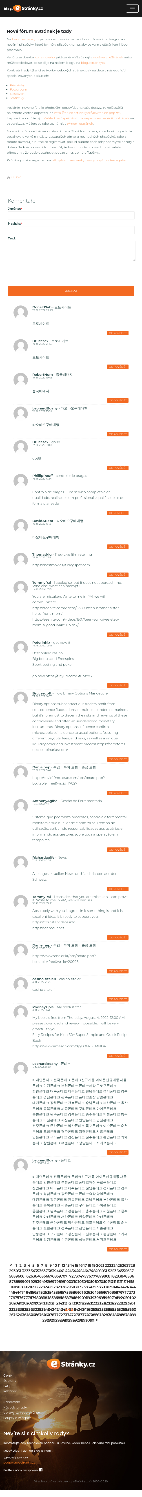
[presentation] (71, 277)
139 (109, 1294)
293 (57, 1327)
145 (11, 1299)
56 (127, 1278)
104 (84, 1288)
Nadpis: (15, 223)
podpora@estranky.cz (19, 1469)
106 (92, 1288)
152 (41, 1299)
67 (49, 1283)
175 (15, 1304)
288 (127, 1322)
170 (118, 1299)
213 (53, 1310)
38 (49, 1278)
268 (41, 1322)
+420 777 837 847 (15, 1465)
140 (114, 1294)
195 (101, 1304)
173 (131, 1299)
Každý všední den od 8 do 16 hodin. (28, 1457)
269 (45, 1322)
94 (41, 1288)
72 (71, 1283)
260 (131, 1316)
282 (101, 1322)
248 (79, 1316)
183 (49, 1304)
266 (32, 1322)
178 (28, 1304)
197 (109, 1304)
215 (62, 1310)
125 (49, 1294)
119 (23, 1294)
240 (45, 1316)
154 (49, 1299)
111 (114, 1288)
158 (66, 1299)
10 (55, 1272)
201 (127, 1304)
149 (28, 1299)
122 (36, 1294)
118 (19, 1294)
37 (45, 1278)
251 (92, 1316)
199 (118, 1304)
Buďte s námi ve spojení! (22, 1477)
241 (49, 1316)
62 (28, 1283)
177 (23, 1304)
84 (122, 1283)
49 (96, 1278)
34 (32, 1278)
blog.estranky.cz (93, 63)
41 (62, 1278)
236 (28, 1316)
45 (79, 1278)
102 (75, 1288)
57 (131, 1278)
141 (118, 1294)
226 (109, 1310)
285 (114, 1322)
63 (32, 1283)
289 (131, 1322)
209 (36, 1310)
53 (114, 1278)
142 (122, 1294)
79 (101, 1283)
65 (41, 1283)
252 (96, 1316)
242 (53, 1316)
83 (118, 1283)
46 (84, 1278)
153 (45, 1299)
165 (96, 1299)
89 (19, 1288)
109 (105, 1288)
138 (105, 1294)
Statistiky (17, 98)
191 (84, 1304)
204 (15, 1310)
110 (109, 1288)
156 (58, 1299)
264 (23, 1322)
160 (75, 1299)
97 (53, 1288)
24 (115, 1272)
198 (114, 1304)
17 (85, 1272)
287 (122, 1322)
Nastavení (17, 94)
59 (15, 1283)
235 (23, 1316)
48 (92, 1278)
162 (84, 1299)
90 (23, 1288)
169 (114, 1299)
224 (101, 1310)
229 (122, 1310)
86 (131, 1283)
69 (58, 1283)
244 (62, 1316)
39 (53, 1278)
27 (128, 1272)
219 (79, 1310)
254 (105, 1316)
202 (131, 1304)
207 (28, 1310)
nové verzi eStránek (108, 57)
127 (58, 1294)
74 (79, 1283)
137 (101, 1294)
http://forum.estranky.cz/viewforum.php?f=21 (88, 113)
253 (101, 1316)
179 (32, 1304)
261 (11, 1322)
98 (58, 1288)
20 (98, 1272)
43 (71, 1278)
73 (75, 1283)
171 (122, 1299)
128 (62, 1294)
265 (28, 1322)
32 (23, 1278)
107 (96, 1288)
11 (59, 1272)
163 (88, 1299)
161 (79, 1299)
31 (19, 1278)
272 (58, 1322)
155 (53, 1299)
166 (101, 1299)
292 (52, 1327)
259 (127, 1316)
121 (32, 1294)
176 (19, 1304)
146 (15, 1299)
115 (131, 1288)
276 (75, 1322)
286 (118, 1322)
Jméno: (15, 208)
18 (89, 1272)
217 (71, 1310)
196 (105, 1304)
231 (131, 1310)
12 (63, 1272)
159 (71, 1299)
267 (36, 1322)
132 (79, 1294)
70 (62, 1283)
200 (122, 1304)
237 (32, 1316)
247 (75, 1316)
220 (84, 1310)
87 (11, 1288)
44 (75, 1278)
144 (131, 1294)
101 (71, 1288)
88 (15, 1288)
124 (45, 1294)
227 (114, 1310)
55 (122, 1278)
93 (36, 1288)
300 (87, 1327)
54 (118, 1278)
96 (49, 1288)
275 (71, 1322)
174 (11, 1304)
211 (45, 1310)
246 (71, 1316)
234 (19, 1316)
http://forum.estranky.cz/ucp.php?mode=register (89, 160)
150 (32, 1299)
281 (96, 1322)
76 (88, 1283)
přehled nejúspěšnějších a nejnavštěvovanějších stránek (86, 118)
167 (105, 1299)
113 (122, 1288)
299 (82, 1327)
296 (70, 1327)
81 (109, 1283)
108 (101, 1288)
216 (66, 1310)
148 (23, 1299)
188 (71, 1304)
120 (28, 1294)
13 (67, 1272)
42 (66, 1278)
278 (84, 1322)
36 (41, 1278)
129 (66, 1294)
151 (36, 1299)
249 (84, 1316)
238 (36, 1316)
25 (119, 1272)
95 (45, 1288)
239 (41, 1316)
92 (32, 1288)
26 (123, 1272)
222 (92, 1310)
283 (105, 1322)
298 (78, 1327)
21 (102, 1272)
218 (75, 1310)
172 (127, 1299)
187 (66, 1304)
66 (45, 1283)
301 (91, 1327)
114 (127, 1288)
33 (28, 1278)
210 (41, 1310)
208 (32, 1310)
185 (58, 1304)
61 (23, 1283)
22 (106, 1272)
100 (66, 1288)
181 (41, 1304)
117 (15, 1294)
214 (58, 1310)
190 (79, 1304)
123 (41, 1294)
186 (62, 1304)
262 (15, 1322)
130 (71, 1294)
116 (11, 1294)
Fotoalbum (18, 89)
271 (53, 1322)
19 (93, 1272)
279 (88, 1322)
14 (72, 1272)
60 (19, 1283)
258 (122, 1316)
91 (28, 1288)
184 (53, 1304)
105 (88, 1288)
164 (92, 1299)
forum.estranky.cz (25, 39)
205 (19, 1310)
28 (132, 1272)
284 (109, 1322)
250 (88, 1316)
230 (127, 1310)
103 (79, 1288)
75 (84, 1283)
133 (84, 1294)
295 (65, 1327)
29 (11, 1278)
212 (49, 1310)
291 (48, 1327)
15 (76, 1272)
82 (114, 1283)
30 (15, 1278)
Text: (12, 238)
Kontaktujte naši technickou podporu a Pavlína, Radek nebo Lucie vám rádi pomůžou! (64, 1450)
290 (44, 1327)
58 (11, 1283)
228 (118, 1310)
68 (53, 1283)
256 (114, 1316)
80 (105, 1283)
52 (109, 1278)
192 (88, 1304)
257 (118, 1316)
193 (92, 1304)
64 (36, 1283)
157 (62, 1299)
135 (92, 1294)
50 (101, 1278)
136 (96, 1294)
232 (11, 1316)
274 (66, 1322)
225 (105, 1310)
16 (80, 1272)
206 (23, 1310)
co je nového (45, 57)
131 (75, 1294)
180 (36, 1304)
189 (75, 1304)
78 (96, 1283)
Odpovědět (118, 340)
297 (74, 1327)
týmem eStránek (80, 124)
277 (79, 1322)
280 (92, 1322)
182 (45, 1304)
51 (105, 1278)
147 (19, 1299)
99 (62, 1288)
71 (66, 1283)
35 (36, 1278)
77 (92, 1283)
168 (109, 1299)
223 (96, 1310)
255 (109, 1316)
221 (88, 1310)
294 (61, 1327)
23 (111, 1272)
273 (62, 1322)
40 (58, 1278)
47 (88, 1278)
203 (11, 1310)
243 (58, 1316)
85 (127, 1283)
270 (49, 1322)
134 (88, 1294)
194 (96, 1304)
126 (53, 1294)
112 (118, 1288)
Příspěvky (17, 85)
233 (15, 1316)
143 (127, 1294)
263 (19, 1322)
